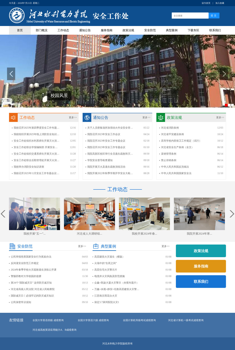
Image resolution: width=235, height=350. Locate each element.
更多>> (73, 117)
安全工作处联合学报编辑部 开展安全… (35, 147)
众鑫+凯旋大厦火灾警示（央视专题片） (116, 282)
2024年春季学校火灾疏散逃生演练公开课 (33, 269)
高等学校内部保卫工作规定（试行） (181, 140)
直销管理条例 (168, 153)
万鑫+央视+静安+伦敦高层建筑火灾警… (116, 289)
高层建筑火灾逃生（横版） (109, 256)
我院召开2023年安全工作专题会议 (106, 140)
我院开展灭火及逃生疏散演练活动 (106, 166)
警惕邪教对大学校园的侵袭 (26, 276)
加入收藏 (219, 3)
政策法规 (128, 30)
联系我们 (215, 30)
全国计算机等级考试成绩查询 (139, 320)
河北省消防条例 (170, 127)
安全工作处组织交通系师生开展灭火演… (36, 153)
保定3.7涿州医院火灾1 (106, 302)
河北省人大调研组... (89, 233)
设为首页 (206, 3)
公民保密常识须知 (21, 302)
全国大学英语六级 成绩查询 (93, 320)
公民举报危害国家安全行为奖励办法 (31, 256)
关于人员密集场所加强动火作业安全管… (110, 127)
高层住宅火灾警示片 (105, 269)
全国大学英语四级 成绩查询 (48, 320)
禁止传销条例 (168, 160)
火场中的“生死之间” (105, 263)
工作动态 (63, 30)
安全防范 (150, 30)
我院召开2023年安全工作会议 (103, 134)
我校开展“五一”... (35, 233)
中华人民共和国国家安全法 (176, 173)
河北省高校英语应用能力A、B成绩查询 (54, 330)
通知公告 (85, 30)
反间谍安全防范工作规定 (25, 263)
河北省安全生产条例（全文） (177, 147)
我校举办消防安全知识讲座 (29, 166)
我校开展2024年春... (144, 233)
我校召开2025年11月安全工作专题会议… (36, 173)
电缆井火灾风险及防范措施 (109, 276)
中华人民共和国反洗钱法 (175, 166)
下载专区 (193, 30)
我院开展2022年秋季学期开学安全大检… (110, 173)
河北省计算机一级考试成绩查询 (186, 320)
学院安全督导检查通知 (100, 160)
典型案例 (172, 30)
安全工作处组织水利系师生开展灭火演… (36, 140)
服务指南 (106, 30)
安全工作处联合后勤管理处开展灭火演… (36, 160)
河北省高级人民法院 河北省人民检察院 (33, 289)
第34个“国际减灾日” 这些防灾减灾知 (31, 282)
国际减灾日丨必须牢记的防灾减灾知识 (32, 295)
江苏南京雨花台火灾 (105, 295)
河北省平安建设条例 (172, 134)
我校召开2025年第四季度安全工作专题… (36, 127)
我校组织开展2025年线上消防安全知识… (36, 134)
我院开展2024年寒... (199, 233)
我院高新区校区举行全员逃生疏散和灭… (110, 153)
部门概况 (41, 30)
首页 (20, 30)
